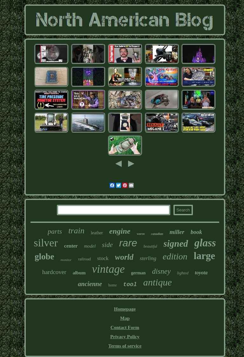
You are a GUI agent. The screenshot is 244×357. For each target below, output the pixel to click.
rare (128, 243)
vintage (108, 269)
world (124, 257)
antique (157, 282)
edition (175, 256)
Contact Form (125, 327)
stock (103, 258)
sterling (148, 258)
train (76, 230)
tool (130, 284)
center (71, 246)
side (107, 245)
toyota (201, 272)
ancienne (90, 283)
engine (120, 231)
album (79, 272)
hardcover (54, 272)
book (196, 232)
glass (205, 243)
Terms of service (124, 345)
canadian (157, 234)
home (112, 285)
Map (125, 318)
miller (177, 232)
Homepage (125, 309)
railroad (84, 259)
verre (141, 234)
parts (55, 231)
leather (97, 232)
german (138, 273)
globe (44, 256)
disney (161, 271)
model (90, 246)
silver (46, 243)
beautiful (150, 246)
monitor (66, 260)
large (204, 255)
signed (176, 243)
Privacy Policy (124, 336)
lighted (182, 273)
